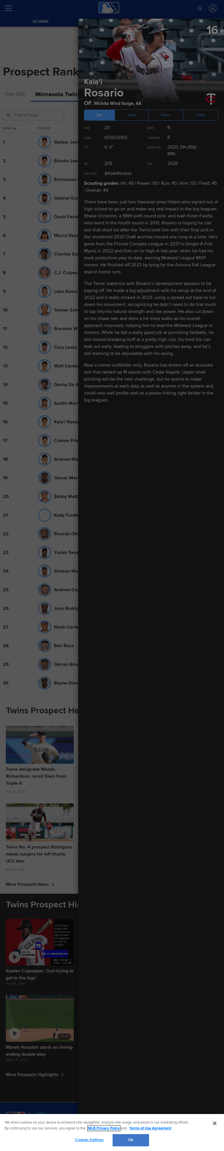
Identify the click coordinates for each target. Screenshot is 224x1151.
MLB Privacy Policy (104, 1128)
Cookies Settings (89, 1140)
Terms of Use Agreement (150, 1128)
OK (130, 1140)
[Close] (214, 1123)
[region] (112, 1132)
